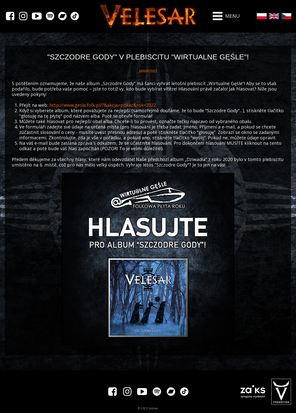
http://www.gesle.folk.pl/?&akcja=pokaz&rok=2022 (102, 105)
